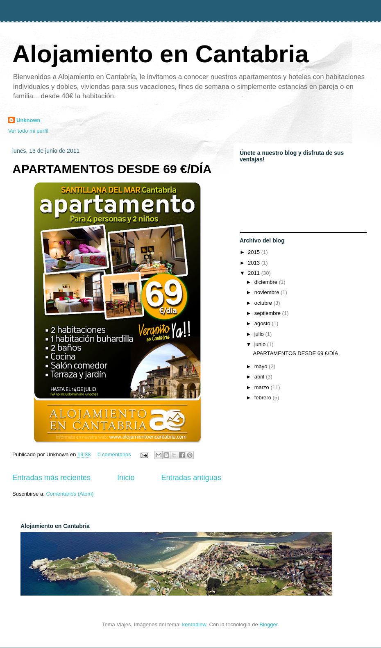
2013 (254, 263)
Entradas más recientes (51, 478)
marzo (262, 387)
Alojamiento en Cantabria (160, 54)
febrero (263, 397)
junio (260, 344)
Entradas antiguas (191, 478)
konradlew (194, 624)
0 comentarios (114, 454)
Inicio (125, 478)
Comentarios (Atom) (69, 494)
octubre (264, 303)
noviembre (267, 292)
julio (259, 334)
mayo (261, 366)
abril (260, 377)
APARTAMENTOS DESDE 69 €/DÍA (112, 169)
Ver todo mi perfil (28, 131)
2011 (254, 273)
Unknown (28, 120)
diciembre (266, 282)
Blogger (268, 624)
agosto (263, 323)
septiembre (268, 313)
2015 (254, 252)
